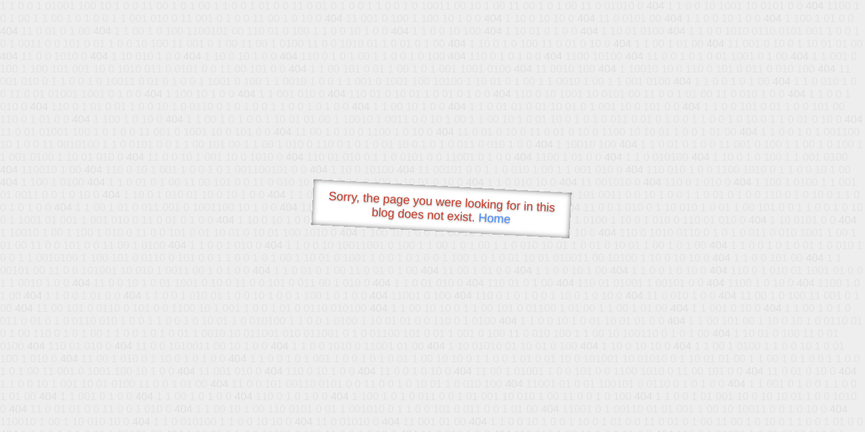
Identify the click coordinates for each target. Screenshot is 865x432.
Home (494, 218)
